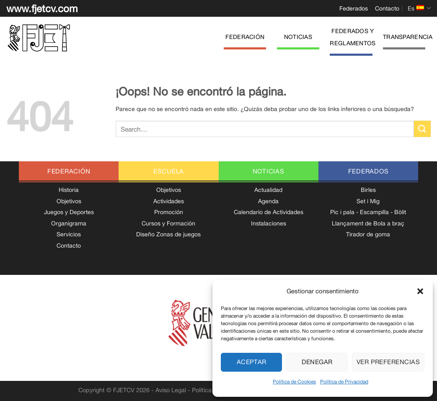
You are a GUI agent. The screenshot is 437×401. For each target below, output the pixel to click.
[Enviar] (422, 129)
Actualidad (268, 189)
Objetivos (69, 201)
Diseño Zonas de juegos (168, 234)
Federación (244, 37)
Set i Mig (368, 201)
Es (419, 8)
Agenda (268, 201)
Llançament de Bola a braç (368, 223)
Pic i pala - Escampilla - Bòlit (368, 212)
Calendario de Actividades (268, 212)
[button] (420, 291)
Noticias (298, 37)
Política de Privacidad (344, 382)
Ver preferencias (388, 361)
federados (368, 171)
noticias (268, 171)
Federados (353, 8)
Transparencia (408, 37)
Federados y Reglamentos (352, 37)
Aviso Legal (170, 389)
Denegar (317, 361)
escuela (168, 171)
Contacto (387, 8)
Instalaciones (268, 223)
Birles (368, 189)
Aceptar (251, 361)
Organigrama (68, 223)
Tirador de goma (368, 234)
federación (69, 171)
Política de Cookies (294, 382)
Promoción (168, 212)
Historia (69, 189)
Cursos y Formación (168, 223)
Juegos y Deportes (69, 212)
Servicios (69, 234)
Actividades (168, 201)
